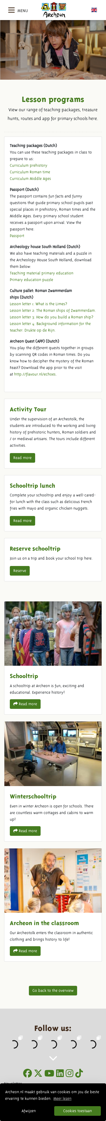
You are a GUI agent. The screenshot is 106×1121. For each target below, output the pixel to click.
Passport (17, 236)
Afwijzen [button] (29, 1111)
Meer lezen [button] (62, 1098)
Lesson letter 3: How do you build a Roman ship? (51, 317)
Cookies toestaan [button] (77, 1111)
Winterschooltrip (53, 781)
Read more (22, 458)
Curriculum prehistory (28, 165)
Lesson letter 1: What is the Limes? (38, 304)
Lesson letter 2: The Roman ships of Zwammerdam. (53, 310)
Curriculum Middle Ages (30, 178)
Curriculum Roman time (30, 172)
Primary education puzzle (31, 280)
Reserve (19, 570)
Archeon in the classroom (53, 904)
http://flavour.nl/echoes (35, 374)
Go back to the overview (53, 990)
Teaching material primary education (41, 273)
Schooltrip (53, 657)
